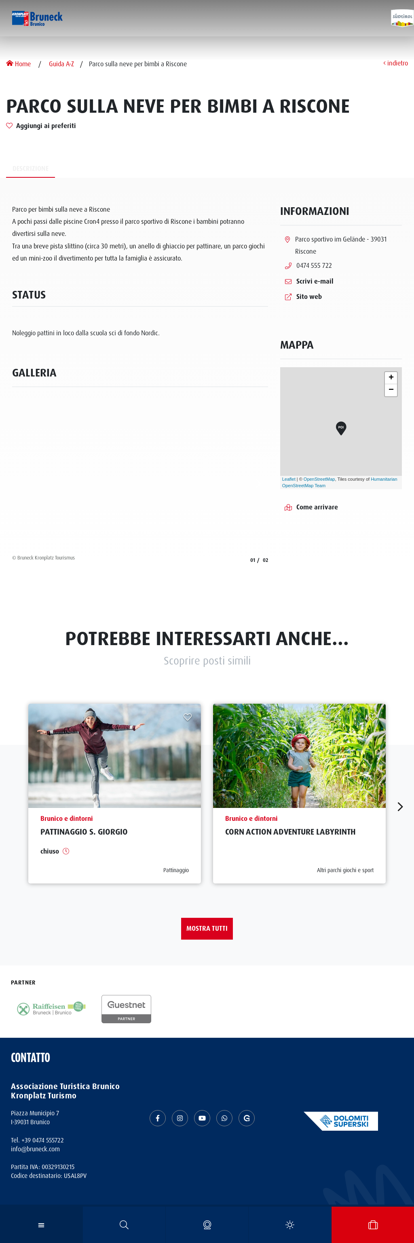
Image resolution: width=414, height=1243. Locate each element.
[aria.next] (258, 483)
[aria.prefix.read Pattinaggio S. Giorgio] (114, 794)
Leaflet (289, 479)
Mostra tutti (207, 928)
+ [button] (391, 378)
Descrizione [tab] (31, 168)
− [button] (391, 390)
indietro (395, 63)
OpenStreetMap (319, 479)
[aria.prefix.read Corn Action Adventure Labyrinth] (299, 794)
